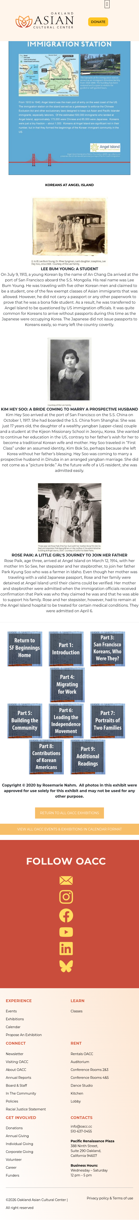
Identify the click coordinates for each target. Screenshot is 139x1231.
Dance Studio (82, 1085)
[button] (107, 4)
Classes (77, 1011)
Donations (14, 1128)
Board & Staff (16, 1085)
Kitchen (77, 1093)
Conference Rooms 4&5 (90, 1078)
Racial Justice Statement (26, 1109)
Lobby (76, 1101)
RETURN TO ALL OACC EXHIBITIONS (69, 813)
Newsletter (14, 1054)
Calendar (13, 1027)
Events (11, 1011)
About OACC (16, 1070)
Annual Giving (17, 1136)
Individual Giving (19, 1144)
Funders (12, 1175)
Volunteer (14, 1160)
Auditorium (80, 1062)
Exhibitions (15, 1019)
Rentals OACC (82, 1054)
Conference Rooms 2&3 (89, 1070)
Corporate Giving (19, 1152)
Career (11, 1167)
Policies (12, 1101)
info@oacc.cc (81, 1126)
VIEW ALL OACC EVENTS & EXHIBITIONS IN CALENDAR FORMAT (69, 829)
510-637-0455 (81, 1131)
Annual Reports (18, 1078)
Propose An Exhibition (24, 1035)
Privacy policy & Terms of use (110, 1198)
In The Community (21, 1093)
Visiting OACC (17, 1062)
